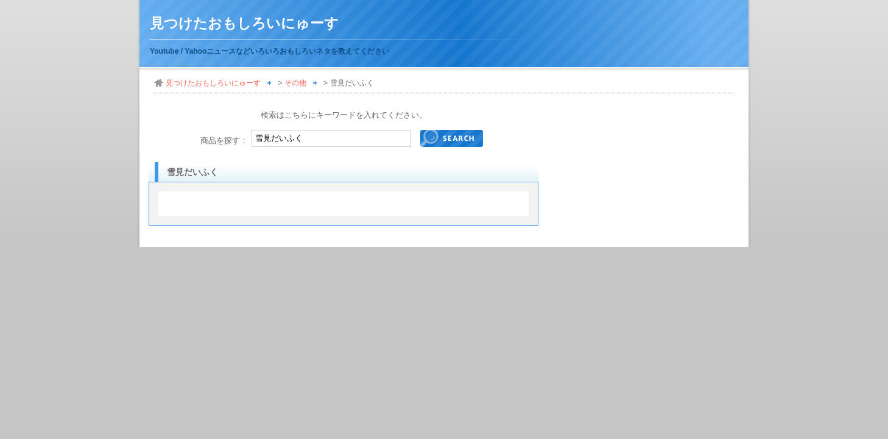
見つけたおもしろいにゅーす (244, 23)
